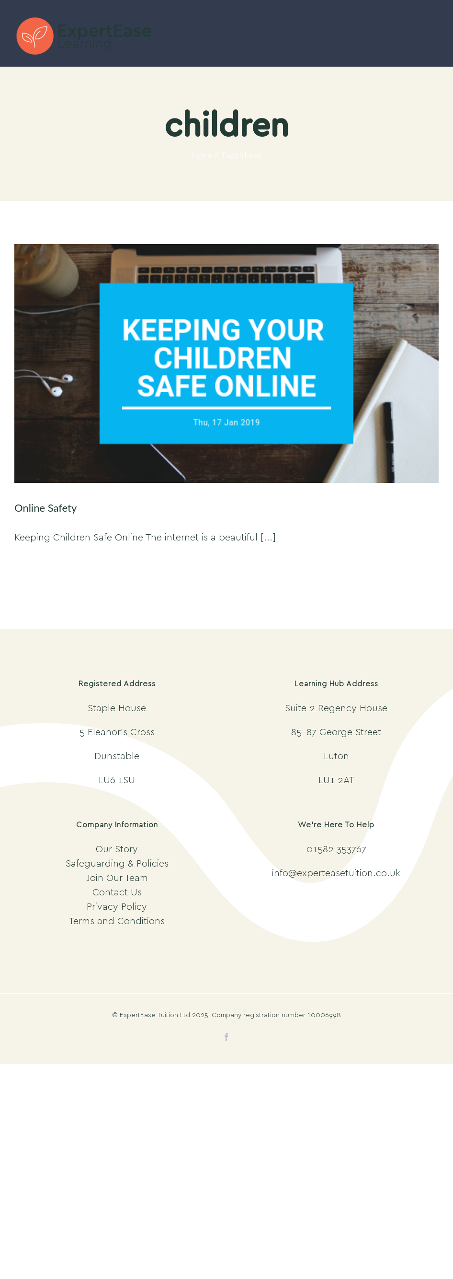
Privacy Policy (117, 907)
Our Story (117, 849)
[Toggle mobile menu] (434, 28)
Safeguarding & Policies (117, 863)
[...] (268, 537)
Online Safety (45, 507)
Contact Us (117, 892)
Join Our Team (117, 878)
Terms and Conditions (117, 921)
